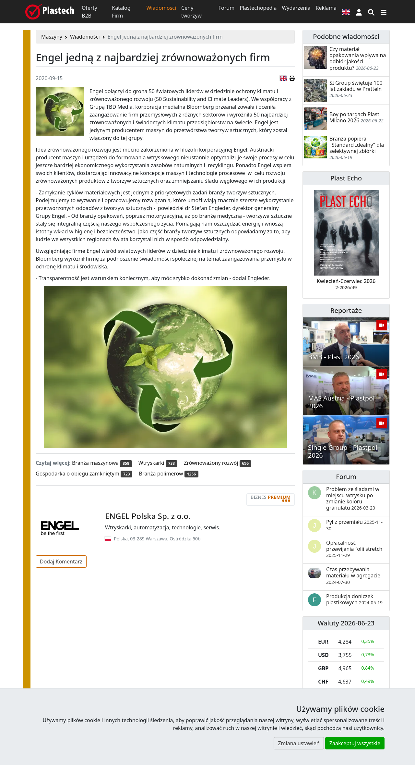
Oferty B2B (89, 11)
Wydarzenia (296, 7)
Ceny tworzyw (191, 11)
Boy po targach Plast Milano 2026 (354, 117)
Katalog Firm (121, 11)
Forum (226, 7)
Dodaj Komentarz (61, 561)
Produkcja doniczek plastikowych (354, 599)
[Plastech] (49, 11)
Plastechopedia (258, 7)
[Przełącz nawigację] (383, 12)
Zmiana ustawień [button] (298, 743)
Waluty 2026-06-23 (346, 623)
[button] (359, 12)
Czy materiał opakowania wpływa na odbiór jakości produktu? (357, 58)
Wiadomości (161, 7)
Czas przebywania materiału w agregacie (353, 575)
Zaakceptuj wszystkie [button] (354, 743)
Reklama (326, 7)
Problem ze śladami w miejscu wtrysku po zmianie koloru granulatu (352, 499)
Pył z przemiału (354, 524)
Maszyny (51, 36)
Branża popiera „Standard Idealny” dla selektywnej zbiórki (356, 144)
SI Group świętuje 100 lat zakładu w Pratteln (356, 86)
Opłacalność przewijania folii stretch (354, 548)
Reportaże (346, 310)
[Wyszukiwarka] (371, 12)
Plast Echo (346, 178)
